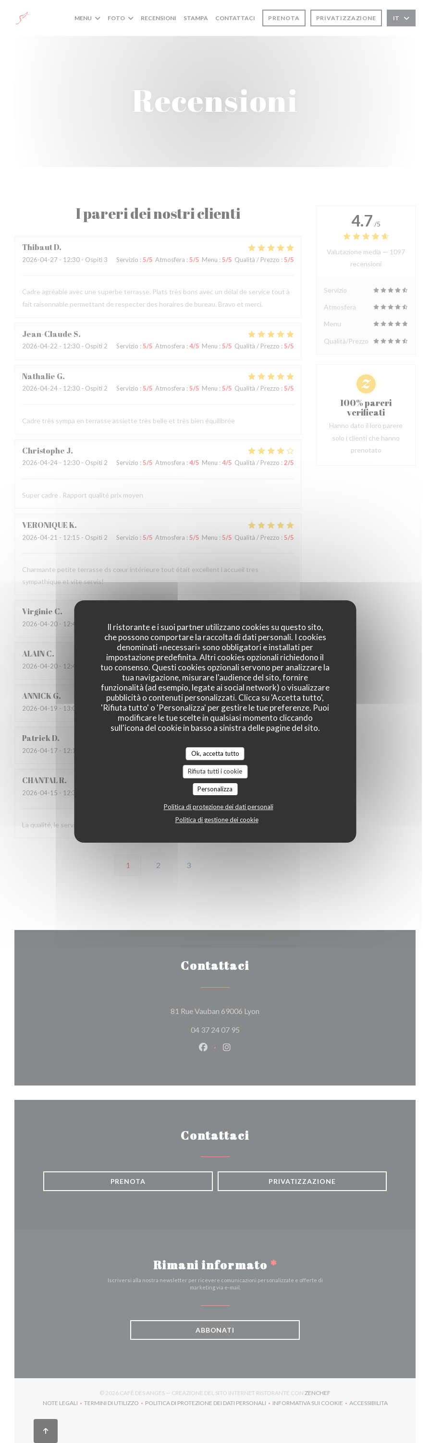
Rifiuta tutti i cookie (215, 771)
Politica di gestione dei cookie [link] (216, 819)
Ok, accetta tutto (215, 753)
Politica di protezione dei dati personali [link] (218, 807)
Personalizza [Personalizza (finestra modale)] (215, 789)
